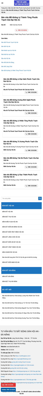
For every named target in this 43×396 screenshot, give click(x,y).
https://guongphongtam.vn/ (18, 365)
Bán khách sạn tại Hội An (8, 50)
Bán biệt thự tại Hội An (8, 54)
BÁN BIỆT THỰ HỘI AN (9, 217)
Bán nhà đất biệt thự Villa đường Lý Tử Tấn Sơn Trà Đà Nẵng (20, 303)
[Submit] (40, 198)
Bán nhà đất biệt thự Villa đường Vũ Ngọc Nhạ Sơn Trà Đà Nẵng (21, 313)
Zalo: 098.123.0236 (7, 385)
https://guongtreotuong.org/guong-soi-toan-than (27, 382)
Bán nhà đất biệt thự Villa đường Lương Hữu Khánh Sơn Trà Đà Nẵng (20, 297)
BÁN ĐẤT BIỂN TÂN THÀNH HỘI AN (13, 232)
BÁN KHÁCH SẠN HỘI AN (10, 222)
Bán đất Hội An (5, 46)
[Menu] (2, 3)
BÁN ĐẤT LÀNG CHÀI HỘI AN (11, 237)
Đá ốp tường (23, 368)
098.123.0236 (21, 30)
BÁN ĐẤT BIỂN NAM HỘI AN (10, 262)
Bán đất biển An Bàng (7, 62)
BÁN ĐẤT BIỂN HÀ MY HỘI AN (11, 242)
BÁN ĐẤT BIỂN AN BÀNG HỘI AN (12, 227)
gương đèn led (14, 368)
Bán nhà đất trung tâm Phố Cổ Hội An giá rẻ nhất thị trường (19, 257)
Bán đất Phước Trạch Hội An (9, 42)
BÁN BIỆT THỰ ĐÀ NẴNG (9, 281)
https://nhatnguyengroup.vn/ (21, 371)
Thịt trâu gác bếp (31, 379)
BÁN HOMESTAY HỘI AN (9, 252)
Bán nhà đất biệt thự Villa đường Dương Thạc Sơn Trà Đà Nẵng (20, 318)
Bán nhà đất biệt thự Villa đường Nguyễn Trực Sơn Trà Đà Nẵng (21, 308)
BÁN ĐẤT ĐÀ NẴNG (8, 276)
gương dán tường (17, 362)
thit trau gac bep (35, 371)
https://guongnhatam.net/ (17, 379)
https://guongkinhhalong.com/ (22, 359)
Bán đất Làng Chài (6, 66)
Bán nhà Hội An (5, 58)
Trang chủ (4, 8)
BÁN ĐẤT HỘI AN (7, 211)
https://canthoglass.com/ (23, 356)
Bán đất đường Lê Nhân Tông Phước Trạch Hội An (16, 70)
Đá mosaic (31, 365)
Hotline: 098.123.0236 (8, 389)
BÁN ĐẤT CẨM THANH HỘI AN (11, 247)
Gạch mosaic (27, 362)
